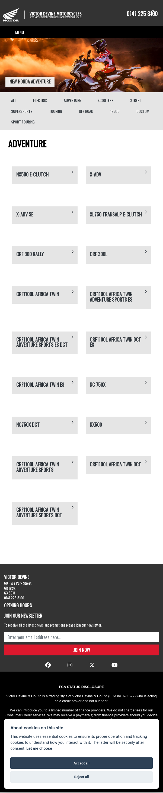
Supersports (21, 111)
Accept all (81, 763)
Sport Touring (23, 122)
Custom (142, 111)
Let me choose (39, 748)
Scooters (105, 101)
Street (135, 101)
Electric (40, 101)
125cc (115, 111)
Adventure (72, 101)
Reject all (81, 777)
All (13, 101)
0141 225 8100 (142, 14)
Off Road (86, 111)
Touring (55, 111)
